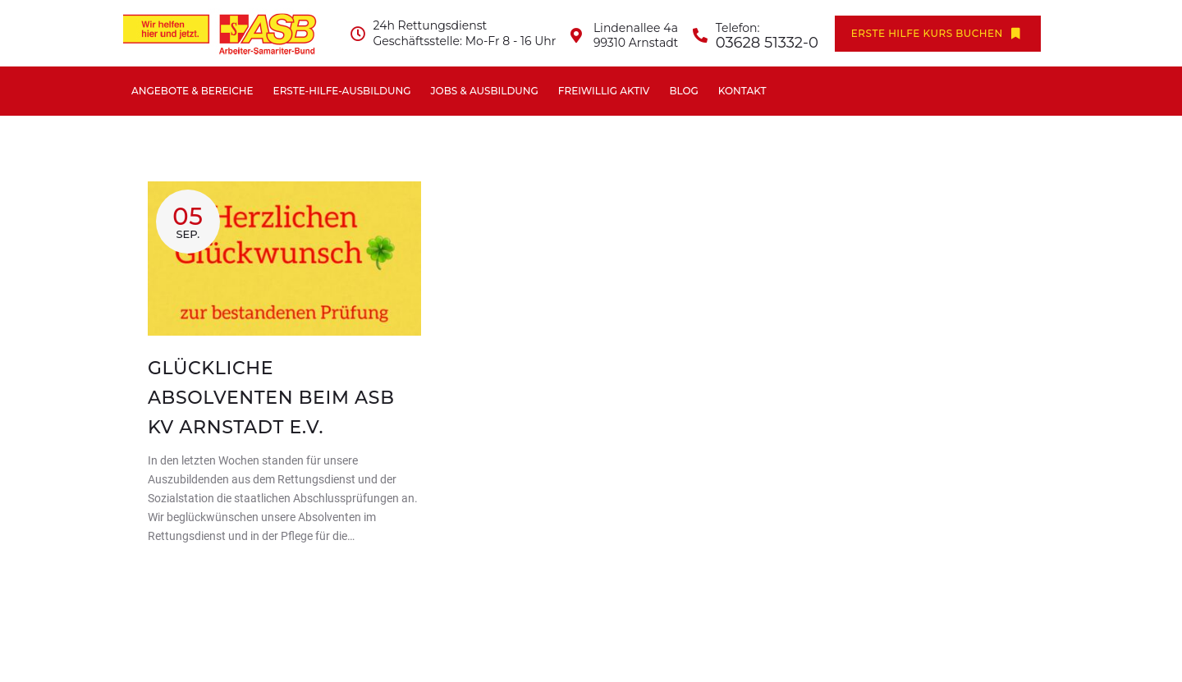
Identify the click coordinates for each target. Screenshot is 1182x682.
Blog (683, 91)
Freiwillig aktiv (604, 91)
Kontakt (742, 91)
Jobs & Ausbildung (484, 91)
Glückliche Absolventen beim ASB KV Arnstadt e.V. (271, 397)
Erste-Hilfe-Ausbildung (342, 91)
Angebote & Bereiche (192, 91)
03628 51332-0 (767, 42)
